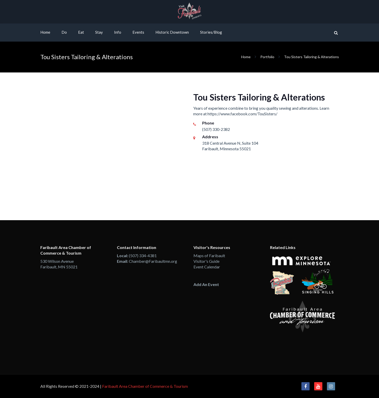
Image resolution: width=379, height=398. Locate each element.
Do (64, 32)
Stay (99, 32)
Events (138, 32)
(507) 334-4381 (143, 255)
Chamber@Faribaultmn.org (153, 261)
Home (45, 32)
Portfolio (267, 57)
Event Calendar (206, 266)
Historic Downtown (172, 32)
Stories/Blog (211, 32)
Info (117, 32)
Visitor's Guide (206, 261)
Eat (81, 32)
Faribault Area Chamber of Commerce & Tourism (145, 386)
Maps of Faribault (209, 255)
